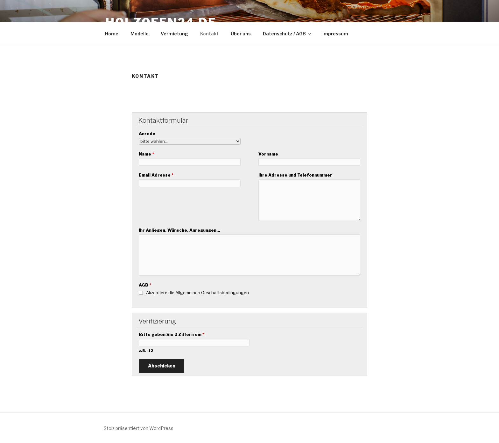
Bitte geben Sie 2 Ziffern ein (171, 334)
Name (146, 153)
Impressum (335, 33)
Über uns (241, 33)
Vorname (268, 153)
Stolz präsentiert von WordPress (138, 428)
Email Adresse (156, 175)
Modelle (139, 33)
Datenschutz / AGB (287, 33)
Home (111, 33)
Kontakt (209, 33)
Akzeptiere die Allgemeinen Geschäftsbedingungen (197, 292)
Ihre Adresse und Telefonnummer (295, 175)
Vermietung (174, 33)
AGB (145, 284)
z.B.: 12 (146, 350)
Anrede (147, 133)
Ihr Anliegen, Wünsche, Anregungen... (179, 230)
